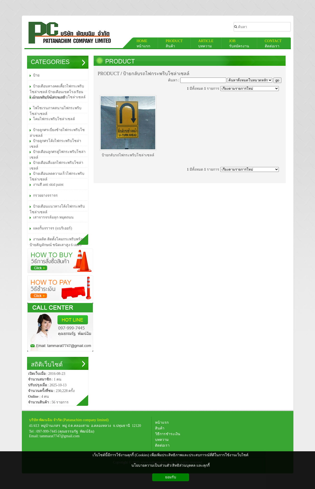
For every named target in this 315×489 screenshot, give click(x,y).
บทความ (162, 440)
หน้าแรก (162, 422)
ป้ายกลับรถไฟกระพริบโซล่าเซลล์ (156, 73)
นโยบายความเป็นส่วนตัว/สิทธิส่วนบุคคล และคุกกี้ (170, 465)
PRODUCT (120, 61)
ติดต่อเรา (162, 445)
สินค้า (160, 428)
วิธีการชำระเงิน (167, 434)
